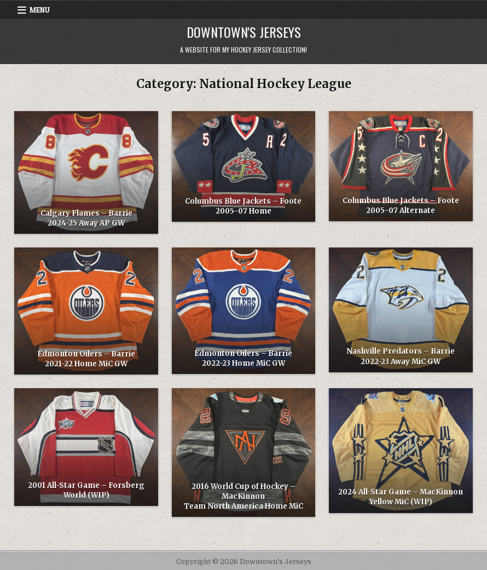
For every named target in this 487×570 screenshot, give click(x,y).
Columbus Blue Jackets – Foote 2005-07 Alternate (401, 205)
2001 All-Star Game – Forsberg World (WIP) (86, 490)
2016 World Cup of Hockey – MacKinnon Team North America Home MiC (243, 496)
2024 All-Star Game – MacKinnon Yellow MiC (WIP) (400, 496)
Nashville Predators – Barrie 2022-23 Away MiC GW (400, 356)
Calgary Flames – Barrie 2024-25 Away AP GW (86, 218)
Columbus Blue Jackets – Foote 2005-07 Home (243, 206)
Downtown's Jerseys (244, 32)
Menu (40, 9)
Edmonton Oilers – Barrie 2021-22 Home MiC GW (86, 359)
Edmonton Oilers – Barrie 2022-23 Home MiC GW (243, 358)
